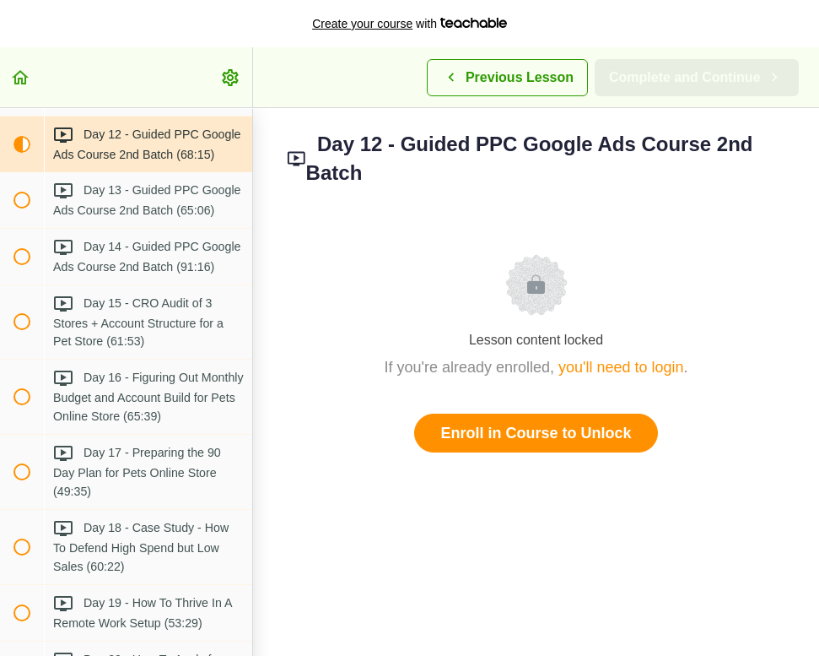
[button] (21, 77)
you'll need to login (621, 367)
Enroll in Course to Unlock (535, 433)
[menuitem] (231, 77)
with (409, 23)
